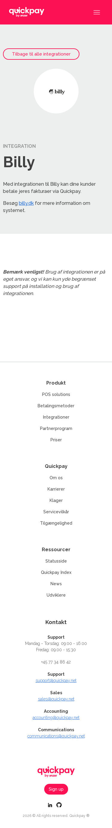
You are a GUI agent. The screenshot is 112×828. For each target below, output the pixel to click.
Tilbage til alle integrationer (41, 54)
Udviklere (56, 595)
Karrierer (56, 489)
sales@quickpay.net (56, 699)
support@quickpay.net (56, 680)
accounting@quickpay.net (56, 717)
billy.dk (26, 203)
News (56, 583)
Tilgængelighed (56, 523)
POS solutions (56, 394)
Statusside (56, 561)
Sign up (56, 789)
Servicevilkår (56, 511)
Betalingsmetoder (56, 405)
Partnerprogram (56, 428)
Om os (56, 477)
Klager (56, 500)
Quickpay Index (56, 572)
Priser (56, 439)
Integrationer (56, 417)
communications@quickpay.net (56, 736)
